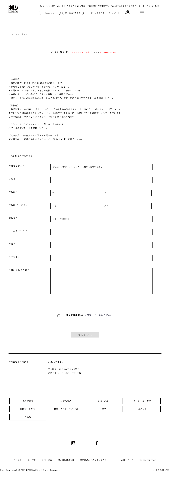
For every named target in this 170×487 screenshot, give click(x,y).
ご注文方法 (27, 400)
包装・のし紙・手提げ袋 (66, 409)
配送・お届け (104, 400)
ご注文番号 (14, 257)
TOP (11, 34)
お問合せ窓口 (16, 165)
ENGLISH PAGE (147, 460)
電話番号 (13, 218)
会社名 (12, 178)
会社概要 (18, 460)
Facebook (97, 443)
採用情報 (32, 460)
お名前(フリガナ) (18, 204)
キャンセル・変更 (142, 400)
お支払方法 (65, 400)
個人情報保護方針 (75, 315)
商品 (104, 409)
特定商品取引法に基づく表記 (93, 460)
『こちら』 (95, 52)
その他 (27, 417)
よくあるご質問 (44, 94)
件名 (11, 244)
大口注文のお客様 (72, 12)
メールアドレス (17, 231)
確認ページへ (85, 334)
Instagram (73, 443)
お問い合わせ (127, 460)
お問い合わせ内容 (18, 270)
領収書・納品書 (27, 409)
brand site (49, 12)
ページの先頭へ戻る (161, 470)
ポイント (142, 409)
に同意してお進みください (84, 315)
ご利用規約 (47, 460)
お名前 (12, 191)
